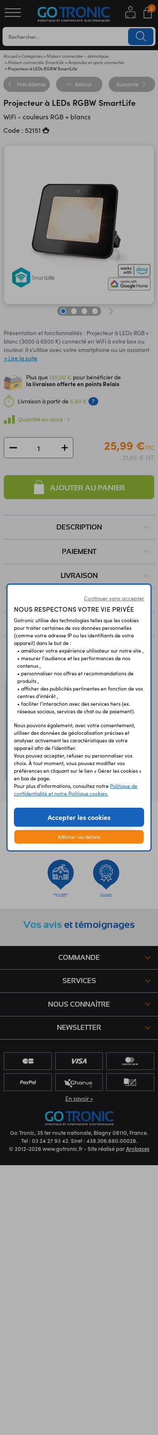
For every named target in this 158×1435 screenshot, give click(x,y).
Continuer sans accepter (114, 598)
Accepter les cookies (79, 817)
